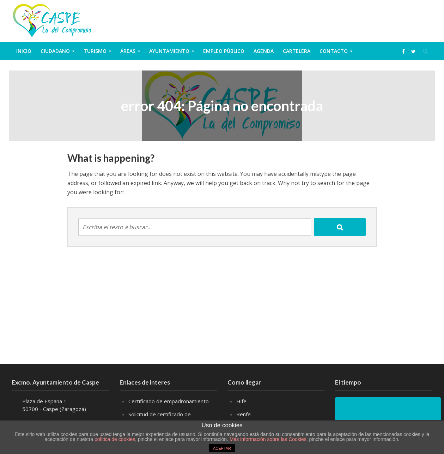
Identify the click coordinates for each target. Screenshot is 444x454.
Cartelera (296, 51)
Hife (241, 401)
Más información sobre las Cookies (267, 439)
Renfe (243, 414)
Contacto (334, 51)
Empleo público (223, 51)
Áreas (127, 51)
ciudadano (55, 51)
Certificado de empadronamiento (168, 401)
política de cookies (115, 439)
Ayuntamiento (169, 51)
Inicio (23, 51)
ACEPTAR (222, 448)
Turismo (95, 51)
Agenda (264, 51)
